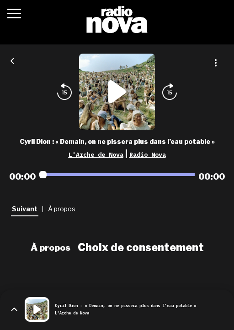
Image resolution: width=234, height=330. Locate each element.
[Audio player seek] (117, 174)
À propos (50, 247)
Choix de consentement (141, 247)
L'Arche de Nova (96, 154)
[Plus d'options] (216, 63)
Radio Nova (147, 154)
